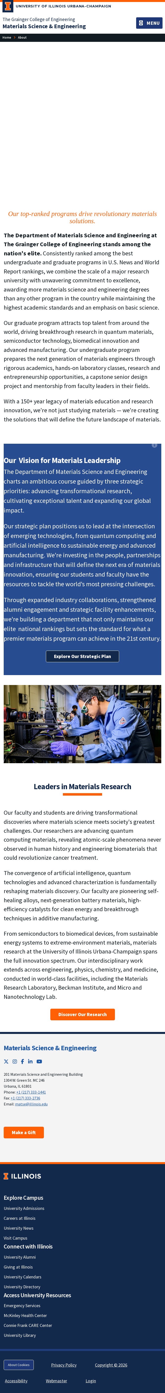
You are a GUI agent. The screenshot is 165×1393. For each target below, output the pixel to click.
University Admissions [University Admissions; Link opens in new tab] (24, 1208)
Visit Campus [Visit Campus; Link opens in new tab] (15, 1238)
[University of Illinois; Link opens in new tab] (22, 1176)
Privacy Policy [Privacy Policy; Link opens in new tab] (63, 1365)
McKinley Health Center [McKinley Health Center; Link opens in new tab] (25, 1315)
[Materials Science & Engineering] (44, 26)
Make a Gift (24, 1132)
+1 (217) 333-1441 (31, 1092)
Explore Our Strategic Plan (82, 656)
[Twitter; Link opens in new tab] (6, 1061)
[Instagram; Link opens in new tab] (15, 1061)
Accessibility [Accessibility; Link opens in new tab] (16, 1381)
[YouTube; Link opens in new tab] (39, 1061)
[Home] (6, 37)
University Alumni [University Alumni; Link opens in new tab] (20, 1257)
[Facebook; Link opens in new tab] (22, 1061)
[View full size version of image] (154, 51)
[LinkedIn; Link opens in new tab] (30, 1061)
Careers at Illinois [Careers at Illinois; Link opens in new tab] (20, 1218)
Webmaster (56, 1381)
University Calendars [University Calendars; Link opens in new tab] (22, 1277)
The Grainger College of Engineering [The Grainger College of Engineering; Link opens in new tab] (38, 19)
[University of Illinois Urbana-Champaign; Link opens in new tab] (56, 7)
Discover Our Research (82, 1014)
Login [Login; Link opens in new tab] (91, 1381)
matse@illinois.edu (31, 1103)
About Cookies (19, 1365)
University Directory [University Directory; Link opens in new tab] (22, 1287)
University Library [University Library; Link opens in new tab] (20, 1335)
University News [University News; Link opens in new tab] (19, 1228)
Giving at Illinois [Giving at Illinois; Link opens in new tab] (18, 1267)
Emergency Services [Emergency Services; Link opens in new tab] (22, 1305)
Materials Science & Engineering (50, 1047)
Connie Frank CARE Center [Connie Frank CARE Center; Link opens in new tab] (28, 1325)
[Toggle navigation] (149, 23)
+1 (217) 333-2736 (25, 1098)
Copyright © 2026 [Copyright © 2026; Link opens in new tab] (111, 1365)
